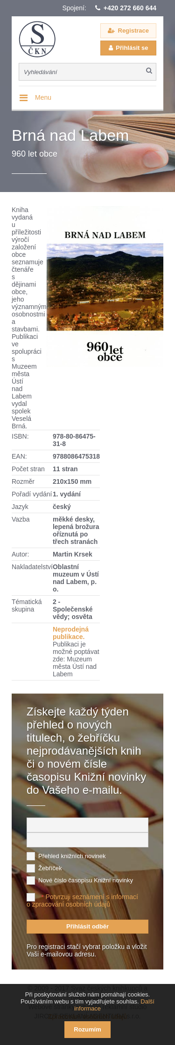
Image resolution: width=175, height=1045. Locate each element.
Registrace (133, 30)
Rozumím (87, 1029)
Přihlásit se (132, 47)
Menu (43, 97)
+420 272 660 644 (130, 8)
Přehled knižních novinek (72, 855)
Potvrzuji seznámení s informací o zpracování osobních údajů (82, 900)
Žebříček (50, 868)
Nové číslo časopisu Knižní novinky (85, 880)
